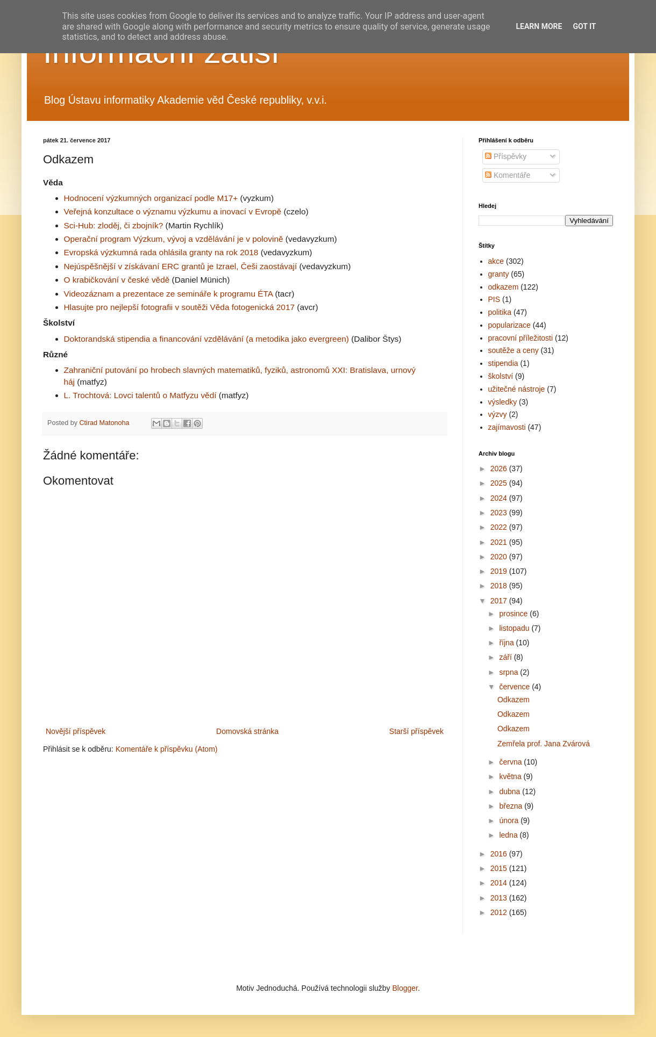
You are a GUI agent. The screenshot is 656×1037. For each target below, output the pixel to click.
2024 (499, 498)
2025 (499, 483)
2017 (499, 600)
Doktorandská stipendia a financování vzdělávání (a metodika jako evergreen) (206, 338)
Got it (584, 26)
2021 (499, 542)
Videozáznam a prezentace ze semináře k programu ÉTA (168, 293)
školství (501, 376)
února (509, 820)
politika (500, 312)
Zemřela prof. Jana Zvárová (543, 743)
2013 (499, 898)
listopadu (515, 628)
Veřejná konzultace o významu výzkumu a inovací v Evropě (173, 211)
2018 (499, 585)
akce (496, 261)
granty (498, 274)
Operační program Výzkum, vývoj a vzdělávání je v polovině (173, 238)
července (515, 686)
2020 (499, 556)
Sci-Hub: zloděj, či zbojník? (113, 225)
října (507, 642)
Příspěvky (505, 156)
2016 (499, 853)
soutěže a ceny (513, 350)
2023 (499, 512)
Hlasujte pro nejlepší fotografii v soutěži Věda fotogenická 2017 (179, 307)
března (511, 806)
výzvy (497, 414)
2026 (499, 468)
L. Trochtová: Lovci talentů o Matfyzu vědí (140, 395)
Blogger (404, 988)
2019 (499, 571)
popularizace (509, 325)
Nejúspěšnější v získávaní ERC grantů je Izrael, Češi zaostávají (180, 266)
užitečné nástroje (516, 389)
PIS (494, 299)
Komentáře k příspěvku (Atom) (167, 749)
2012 (499, 912)
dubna (510, 791)
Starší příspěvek (416, 731)
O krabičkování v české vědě (117, 279)
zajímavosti (507, 427)
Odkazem (513, 699)
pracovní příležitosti (520, 338)
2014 (499, 882)
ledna (509, 835)
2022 (499, 527)
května (511, 776)
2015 (499, 868)
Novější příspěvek (75, 731)
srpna (509, 672)
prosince (514, 613)
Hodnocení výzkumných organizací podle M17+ (151, 198)
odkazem (503, 287)
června (511, 762)
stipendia (503, 363)
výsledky (502, 402)
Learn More (539, 26)
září (506, 657)
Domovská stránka (247, 731)
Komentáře (507, 175)
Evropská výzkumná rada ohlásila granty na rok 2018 (161, 252)
